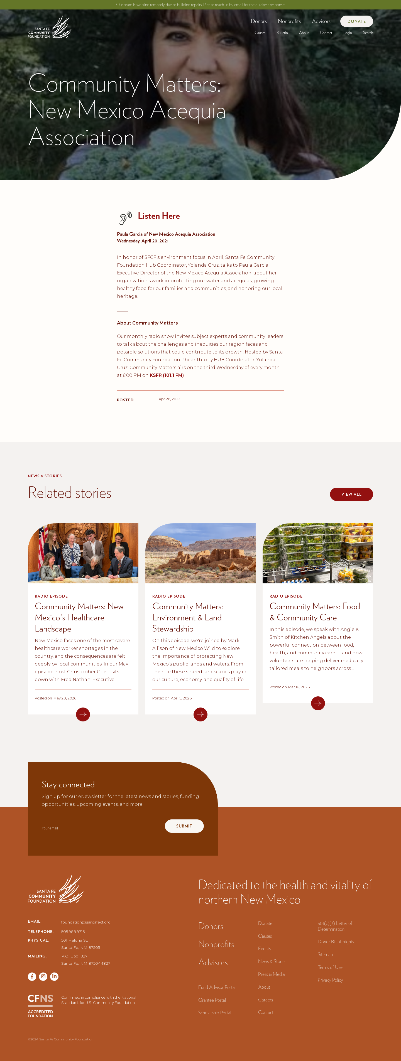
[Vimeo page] (54, 976)
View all (351, 494)
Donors (259, 21)
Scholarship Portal (214, 1012)
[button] (258, 21)
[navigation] (50, 24)
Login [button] (347, 32)
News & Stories (272, 961)
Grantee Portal (212, 1000)
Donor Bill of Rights (336, 941)
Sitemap (325, 954)
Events (264, 948)
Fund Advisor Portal (217, 987)
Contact (326, 32)
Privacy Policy (330, 980)
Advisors (321, 21)
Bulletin (282, 32)
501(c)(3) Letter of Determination (335, 926)
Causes (260, 32)
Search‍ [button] (368, 32)
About (304, 32)
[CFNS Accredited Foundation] (40, 1006)
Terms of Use (330, 967)
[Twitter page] (43, 976)
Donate (357, 21)
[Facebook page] (32, 976)
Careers (265, 1000)
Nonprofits (289, 21)
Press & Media (271, 974)
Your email (50, 828)
